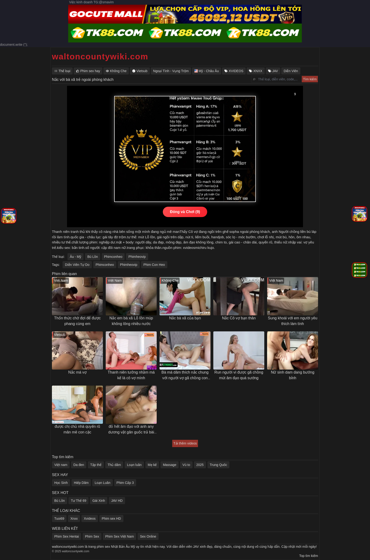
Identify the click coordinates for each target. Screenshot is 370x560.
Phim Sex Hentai (66, 536)
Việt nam (60, 465)
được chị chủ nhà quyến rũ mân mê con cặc (77, 429)
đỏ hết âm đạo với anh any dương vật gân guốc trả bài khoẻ (131, 429)
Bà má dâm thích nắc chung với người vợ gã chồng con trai (184, 375)
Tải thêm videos (185, 443)
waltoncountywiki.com (100, 56)
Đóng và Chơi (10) (185, 212)
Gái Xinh (98, 500)
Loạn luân (134, 465)
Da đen (78, 465)
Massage (169, 465)
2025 (200, 465)
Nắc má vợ (77, 372)
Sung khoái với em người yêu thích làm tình (292, 321)
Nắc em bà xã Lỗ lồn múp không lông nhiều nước (131, 321)
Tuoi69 (59, 518)
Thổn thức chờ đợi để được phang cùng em (77, 321)
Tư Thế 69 (78, 500)
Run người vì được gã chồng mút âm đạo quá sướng (238, 375)
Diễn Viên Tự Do (77, 265)
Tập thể (95, 465)
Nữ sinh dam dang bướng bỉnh (292, 375)
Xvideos (90, 518)
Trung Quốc (218, 465)
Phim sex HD (111, 518)
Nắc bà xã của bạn (185, 318)
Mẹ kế (152, 465)
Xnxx (74, 518)
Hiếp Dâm (81, 483)
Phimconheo (113, 257)
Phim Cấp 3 (125, 483)
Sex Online (148, 536)
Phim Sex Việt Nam (119, 536)
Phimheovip (137, 257)
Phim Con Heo (154, 265)
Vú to (186, 465)
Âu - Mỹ (75, 257)
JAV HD (117, 500)
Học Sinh (61, 483)
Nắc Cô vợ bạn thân (239, 318)
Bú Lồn (92, 257)
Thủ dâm (114, 465)
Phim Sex (92, 536)
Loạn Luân (102, 483)
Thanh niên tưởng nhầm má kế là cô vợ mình (131, 375)
